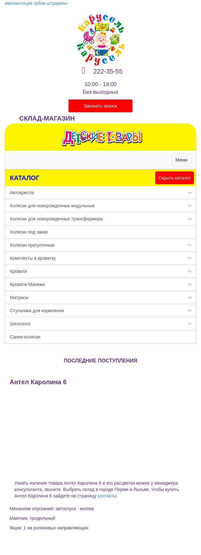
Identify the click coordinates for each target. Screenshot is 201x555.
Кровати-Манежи (103, 284)
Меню (183, 161)
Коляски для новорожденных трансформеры (103, 218)
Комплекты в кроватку (103, 258)
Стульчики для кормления (103, 310)
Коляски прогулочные (103, 245)
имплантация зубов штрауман (36, 3)
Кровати (103, 271)
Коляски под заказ (29, 231)
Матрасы (103, 297)
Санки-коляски (25, 336)
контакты (107, 495)
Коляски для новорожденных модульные (103, 205)
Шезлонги (103, 323)
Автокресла (103, 192)
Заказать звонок (100, 105)
